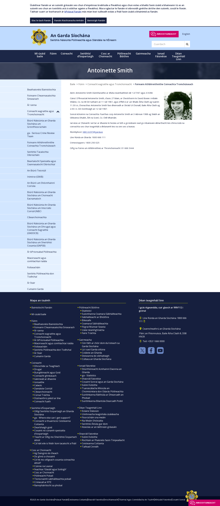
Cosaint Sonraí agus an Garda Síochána (102, 381)
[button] (57, 111)
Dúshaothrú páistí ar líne (47, 398)
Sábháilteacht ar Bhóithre (95, 317)
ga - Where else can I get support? (52, 417)
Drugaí (38, 369)
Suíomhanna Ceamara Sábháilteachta (101, 313)
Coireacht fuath (42, 401)
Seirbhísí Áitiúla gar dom (95, 423)
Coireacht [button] (67, 53)
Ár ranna (38, 330)
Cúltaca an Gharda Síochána (96, 359)
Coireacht (36, 362)
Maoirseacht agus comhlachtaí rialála (53, 343)
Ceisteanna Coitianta (93, 443)
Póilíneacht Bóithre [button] (124, 55)
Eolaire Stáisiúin (90, 411)
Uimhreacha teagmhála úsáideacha (100, 414)
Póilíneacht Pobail (43, 475)
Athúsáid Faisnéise (163, 499)
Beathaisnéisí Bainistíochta (48, 324)
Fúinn (81, 84)
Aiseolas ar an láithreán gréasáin (99, 427)
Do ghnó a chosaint (44, 456)
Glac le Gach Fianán (41, 20)
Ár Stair (38, 353)
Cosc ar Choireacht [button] (105, 55)
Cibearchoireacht (43, 391)
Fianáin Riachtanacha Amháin (69, 20)
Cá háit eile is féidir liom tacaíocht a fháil (55, 443)
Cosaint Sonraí (178, 499)
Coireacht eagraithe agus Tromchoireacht (110, 84)
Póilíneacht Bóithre (89, 307)
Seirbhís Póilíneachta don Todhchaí (52, 349)
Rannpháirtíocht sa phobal (48, 485)
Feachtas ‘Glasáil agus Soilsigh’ (50, 469)
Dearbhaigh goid (43, 427)
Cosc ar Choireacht (41, 450)
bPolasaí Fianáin (73, 11)
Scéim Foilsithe (89, 385)
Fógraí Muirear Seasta (93, 326)
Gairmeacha (85, 339)
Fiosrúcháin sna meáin (94, 417)
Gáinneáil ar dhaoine (45, 379)
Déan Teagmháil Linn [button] (178, 56)
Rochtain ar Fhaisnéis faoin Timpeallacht (103, 440)
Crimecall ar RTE (42, 482)
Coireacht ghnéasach (45, 375)
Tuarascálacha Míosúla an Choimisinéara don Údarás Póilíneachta (102, 390)
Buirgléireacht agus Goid (47, 372)
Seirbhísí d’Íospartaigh (43, 408)
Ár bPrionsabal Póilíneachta (48, 340)
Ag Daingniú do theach (46, 453)
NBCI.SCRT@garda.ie (93, 132)
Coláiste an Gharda (92, 352)
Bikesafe (86, 320)
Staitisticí (86, 310)
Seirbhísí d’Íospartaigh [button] (85, 55)
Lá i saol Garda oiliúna (93, 349)
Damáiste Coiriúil (43, 388)
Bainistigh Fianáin (96, 20)
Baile (72, 84)
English (186, 33)
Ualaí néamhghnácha (93, 330)
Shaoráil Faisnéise (91, 378)
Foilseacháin (40, 346)
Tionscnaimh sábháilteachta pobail (52, 478)
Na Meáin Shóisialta (92, 420)
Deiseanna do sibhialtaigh (95, 355)
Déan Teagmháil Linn (90, 407)
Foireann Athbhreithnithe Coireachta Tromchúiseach (164, 84)
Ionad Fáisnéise (87, 365)
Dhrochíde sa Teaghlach (47, 366)
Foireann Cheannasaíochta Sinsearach (54, 327)
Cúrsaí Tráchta (42, 395)
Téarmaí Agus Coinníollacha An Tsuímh (136, 499)
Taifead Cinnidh (90, 446)
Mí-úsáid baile (40, 55)
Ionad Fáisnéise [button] (161, 55)
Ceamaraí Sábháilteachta (95, 323)
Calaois (38, 385)
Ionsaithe (39, 382)
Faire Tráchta (89, 333)
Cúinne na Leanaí (43, 466)
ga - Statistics (89, 375)
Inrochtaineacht (166, 34)
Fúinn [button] (53, 53)
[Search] (168, 44)
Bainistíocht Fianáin (41, 307)
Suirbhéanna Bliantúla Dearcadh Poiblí (102, 401)
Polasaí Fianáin (61, 499)
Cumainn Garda (42, 356)
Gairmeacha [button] (143, 53)
